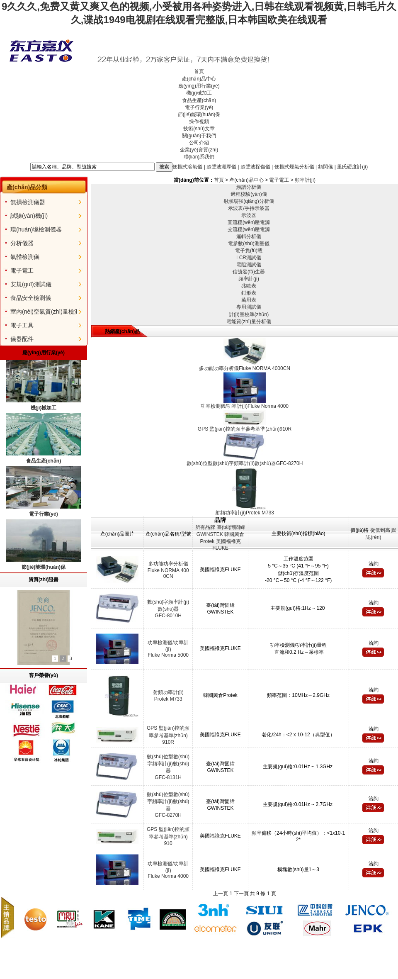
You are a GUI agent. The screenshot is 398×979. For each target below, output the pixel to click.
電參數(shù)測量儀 (248, 243)
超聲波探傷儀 (255, 166)
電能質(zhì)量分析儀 (248, 321)
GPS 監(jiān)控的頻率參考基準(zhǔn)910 (168, 836)
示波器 (248, 215)
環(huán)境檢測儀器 (36, 229)
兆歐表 (248, 286)
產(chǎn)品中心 (199, 79)
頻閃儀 (325, 166)
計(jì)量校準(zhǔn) (249, 314)
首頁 (199, 71)
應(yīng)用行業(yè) (198, 86)
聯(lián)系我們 (199, 157)
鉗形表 (248, 293)
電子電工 (22, 270)
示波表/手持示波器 (248, 208)
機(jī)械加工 (199, 93)
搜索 (164, 167)
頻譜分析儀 (248, 187)
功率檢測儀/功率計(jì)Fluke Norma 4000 (168, 870)
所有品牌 (205, 527)
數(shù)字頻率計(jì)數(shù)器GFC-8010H (168, 609)
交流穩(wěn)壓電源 (249, 229)
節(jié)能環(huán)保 (199, 114)
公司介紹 (199, 143)
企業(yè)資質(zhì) (199, 150)
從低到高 (380, 530)
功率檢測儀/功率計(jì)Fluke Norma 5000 (168, 649)
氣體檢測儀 (24, 256)
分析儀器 (22, 243)
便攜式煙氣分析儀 (294, 166)
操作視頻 (199, 121)
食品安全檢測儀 (30, 298)
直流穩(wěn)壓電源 (249, 222)
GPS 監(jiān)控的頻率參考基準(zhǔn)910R (168, 735)
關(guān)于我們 (199, 136)
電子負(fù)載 (248, 250)
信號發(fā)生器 (249, 272)
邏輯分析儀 (248, 236)
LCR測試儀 (248, 258)
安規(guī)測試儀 (30, 284)
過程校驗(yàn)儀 (249, 194)
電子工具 (22, 325)
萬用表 (248, 300)
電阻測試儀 (248, 265)
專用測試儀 (248, 307)
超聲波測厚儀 (221, 166)
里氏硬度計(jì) (352, 166)
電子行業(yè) (199, 107)
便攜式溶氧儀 (187, 166)
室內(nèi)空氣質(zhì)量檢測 (45, 311)
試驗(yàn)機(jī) (29, 215)
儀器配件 (22, 339)
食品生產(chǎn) (199, 100)
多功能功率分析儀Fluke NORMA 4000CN (168, 570)
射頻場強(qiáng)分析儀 (248, 201)
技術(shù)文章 (198, 129)
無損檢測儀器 (27, 202)
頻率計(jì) (305, 180)
